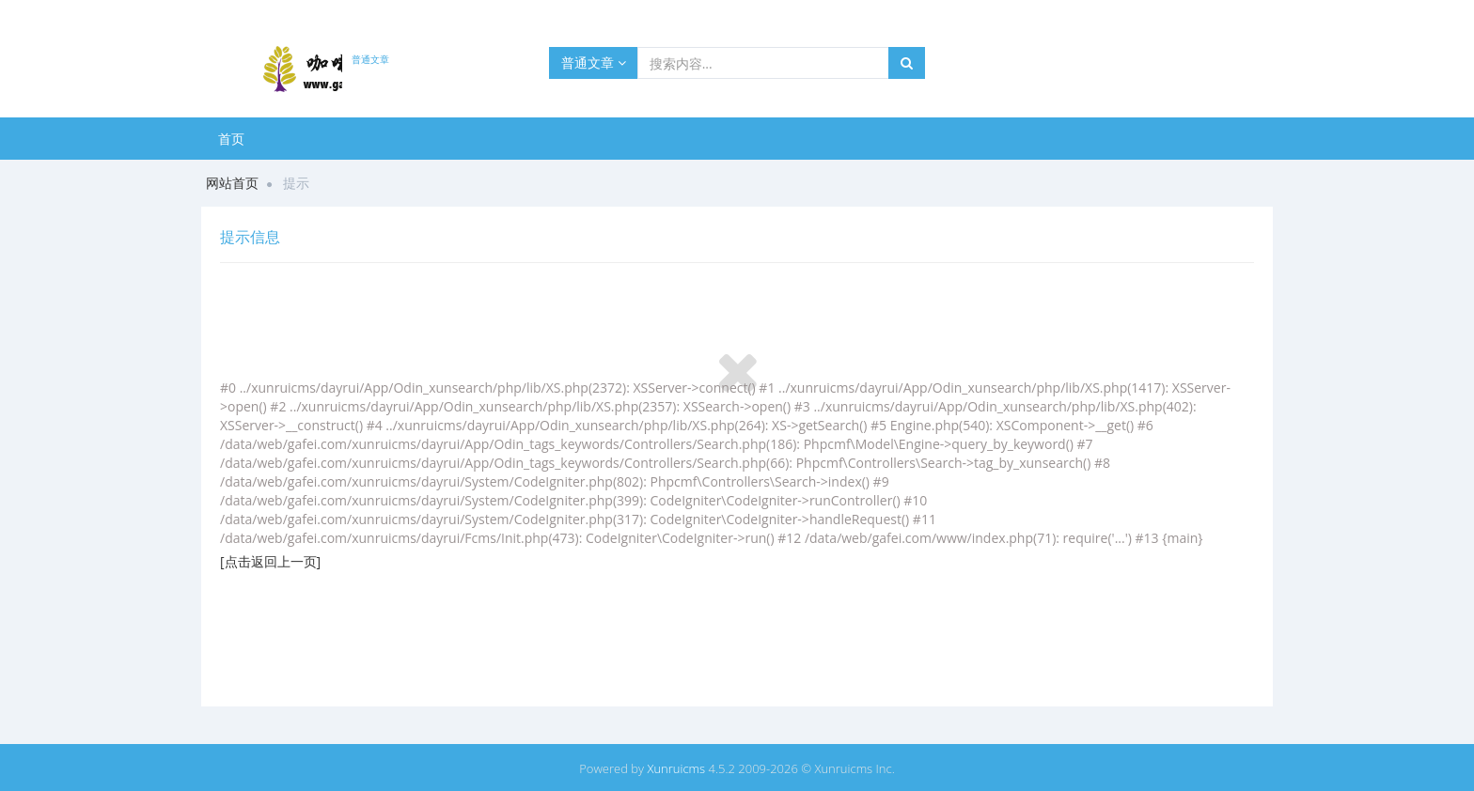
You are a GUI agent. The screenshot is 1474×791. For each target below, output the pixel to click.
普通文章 (593, 62)
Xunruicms (676, 768)
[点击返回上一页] (270, 561)
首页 (231, 138)
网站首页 (232, 183)
